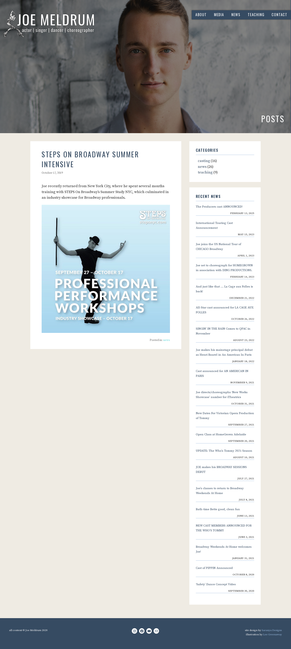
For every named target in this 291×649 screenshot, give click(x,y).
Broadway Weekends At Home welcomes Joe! (224, 549)
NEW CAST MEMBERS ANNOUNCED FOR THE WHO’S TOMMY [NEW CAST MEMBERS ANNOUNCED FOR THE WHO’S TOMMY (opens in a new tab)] (224, 528)
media (219, 14)
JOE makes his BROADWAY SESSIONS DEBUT (221, 469)
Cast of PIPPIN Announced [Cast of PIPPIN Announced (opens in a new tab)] (214, 568)
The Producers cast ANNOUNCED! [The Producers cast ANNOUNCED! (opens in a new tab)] (219, 207)
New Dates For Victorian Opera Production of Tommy (225, 415)
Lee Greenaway (272, 634)
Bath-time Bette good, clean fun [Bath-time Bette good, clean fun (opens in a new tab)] (218, 509)
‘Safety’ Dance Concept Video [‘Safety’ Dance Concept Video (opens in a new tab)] (216, 584)
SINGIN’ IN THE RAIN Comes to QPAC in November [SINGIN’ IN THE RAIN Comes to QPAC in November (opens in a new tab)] (223, 331)
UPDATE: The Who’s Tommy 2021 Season (224, 451)
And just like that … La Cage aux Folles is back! (224, 289)
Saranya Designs (272, 630)
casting (204, 161)
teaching (256, 14)
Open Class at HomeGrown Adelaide (221, 434)
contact (279, 14)
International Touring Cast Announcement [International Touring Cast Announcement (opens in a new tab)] (214, 225)
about (201, 14)
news (235, 14)
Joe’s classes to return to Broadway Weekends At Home (220, 490)
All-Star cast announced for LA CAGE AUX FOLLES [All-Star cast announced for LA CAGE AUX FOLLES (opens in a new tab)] (225, 310)
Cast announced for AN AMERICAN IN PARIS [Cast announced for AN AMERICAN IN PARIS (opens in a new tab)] (222, 373)
